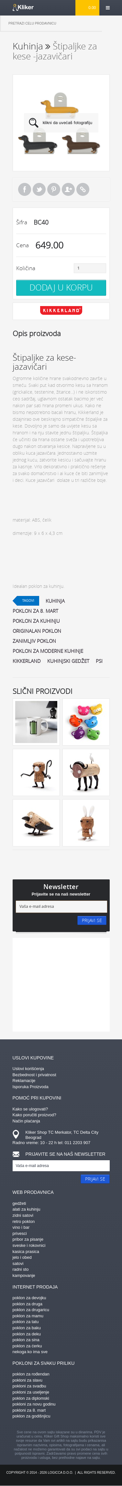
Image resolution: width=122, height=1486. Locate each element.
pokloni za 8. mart (29, 1410)
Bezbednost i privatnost (34, 1074)
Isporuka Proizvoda (31, 1086)
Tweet (39, 189)
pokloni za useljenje (31, 1392)
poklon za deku (27, 1334)
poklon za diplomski (31, 1398)
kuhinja (55, 601)
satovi (18, 1263)
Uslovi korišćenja (28, 1068)
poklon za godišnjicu (31, 1416)
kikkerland (27, 661)
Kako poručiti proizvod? (34, 1114)
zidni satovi (23, 1215)
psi (99, 661)
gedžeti (19, 1203)
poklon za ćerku (27, 1345)
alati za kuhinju (26, 1209)
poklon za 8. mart (35, 611)
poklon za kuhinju (36, 621)
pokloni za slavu (28, 1380)
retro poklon (24, 1221)
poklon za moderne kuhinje (48, 651)
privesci (20, 1233)
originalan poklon (37, 631)
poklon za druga (28, 1303)
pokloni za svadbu (29, 1386)
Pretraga (112, 24)
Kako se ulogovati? (30, 1109)
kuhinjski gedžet (68, 661)
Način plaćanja (26, 1121)
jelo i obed (22, 1257)
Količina (25, 268)
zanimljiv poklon (34, 641)
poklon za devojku (29, 1297)
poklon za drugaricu (31, 1309)
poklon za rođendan (31, 1374)
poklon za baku (27, 1327)
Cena (22, 245)
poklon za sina (26, 1339)
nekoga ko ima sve (30, 1351)
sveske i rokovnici (29, 1245)
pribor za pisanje (28, 1239)
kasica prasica (26, 1251)
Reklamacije (24, 1080)
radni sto (21, 1269)
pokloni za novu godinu (34, 1404)
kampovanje (24, 1275)
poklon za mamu (28, 1315)
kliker (23, 7)
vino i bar (21, 1227)
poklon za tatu (26, 1321)
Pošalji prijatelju (68, 189)
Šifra (21, 222)
